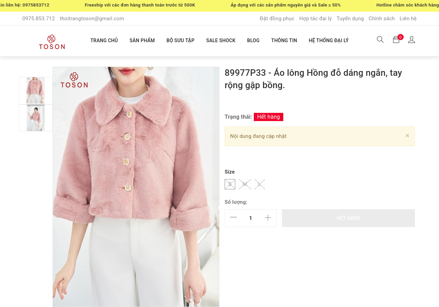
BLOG (253, 40)
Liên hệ (408, 18)
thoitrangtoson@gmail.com (92, 18)
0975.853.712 (38, 18)
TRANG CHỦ (104, 40)
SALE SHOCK (220, 40)
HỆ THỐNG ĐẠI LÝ (328, 40)
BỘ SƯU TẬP (181, 40)
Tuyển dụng (350, 18)
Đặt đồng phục (277, 18)
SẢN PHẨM (142, 40)
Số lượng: (236, 202)
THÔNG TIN (284, 40)
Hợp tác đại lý (315, 18)
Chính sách (382, 18)
